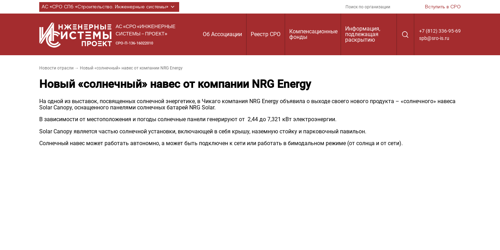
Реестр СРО (266, 34)
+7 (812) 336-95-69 (440, 31)
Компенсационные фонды (313, 34)
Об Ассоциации (222, 34)
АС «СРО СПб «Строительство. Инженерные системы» (109, 7)
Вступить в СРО (443, 7)
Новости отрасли (56, 68)
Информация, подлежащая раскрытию (362, 34)
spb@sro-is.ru (434, 38)
